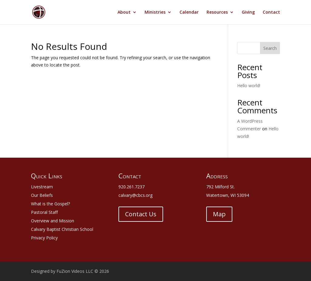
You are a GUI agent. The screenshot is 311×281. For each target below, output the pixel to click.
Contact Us (140, 214)
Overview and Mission (52, 221)
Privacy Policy (44, 238)
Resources (217, 12)
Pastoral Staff (44, 212)
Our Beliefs (42, 195)
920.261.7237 (131, 187)
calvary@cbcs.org (135, 195)
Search (270, 48)
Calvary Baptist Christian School (62, 229)
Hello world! (248, 85)
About (124, 12)
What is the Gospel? (50, 204)
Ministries (155, 12)
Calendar (189, 12)
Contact (271, 12)
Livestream (42, 187)
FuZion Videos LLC (75, 271)
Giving (248, 12)
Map (219, 214)
